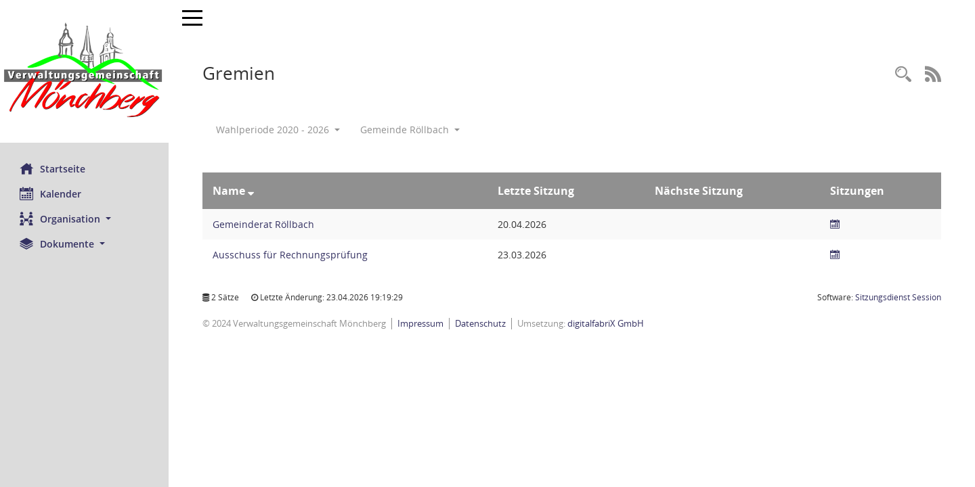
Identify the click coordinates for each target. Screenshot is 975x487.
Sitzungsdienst (898, 297)
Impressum (421, 323)
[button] (84, 218)
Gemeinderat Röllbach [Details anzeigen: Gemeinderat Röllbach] (264, 224)
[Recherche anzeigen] (903, 75)
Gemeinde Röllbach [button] (410, 129)
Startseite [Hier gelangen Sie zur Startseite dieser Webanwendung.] (53, 168)
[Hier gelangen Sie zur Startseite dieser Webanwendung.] (84, 71)
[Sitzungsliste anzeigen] (835, 224)
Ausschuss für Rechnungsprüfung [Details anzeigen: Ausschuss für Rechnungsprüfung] (290, 254)
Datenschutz (481, 323)
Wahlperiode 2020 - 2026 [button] (279, 129)
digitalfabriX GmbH (606, 323)
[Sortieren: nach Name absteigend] (251, 190)
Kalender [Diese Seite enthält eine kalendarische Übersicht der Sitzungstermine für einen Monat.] (51, 193)
